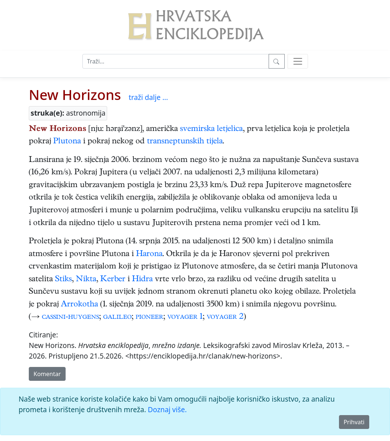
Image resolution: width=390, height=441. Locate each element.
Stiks (63, 279)
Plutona (67, 142)
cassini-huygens (70, 317)
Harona (149, 254)
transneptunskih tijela (185, 142)
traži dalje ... (148, 97)
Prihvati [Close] (354, 422)
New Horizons (75, 94)
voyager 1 (185, 317)
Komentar (47, 374)
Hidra (142, 279)
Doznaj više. (167, 409)
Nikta (86, 279)
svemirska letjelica (211, 129)
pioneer (149, 317)
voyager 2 (225, 317)
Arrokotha (79, 305)
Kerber (112, 279)
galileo (117, 317)
